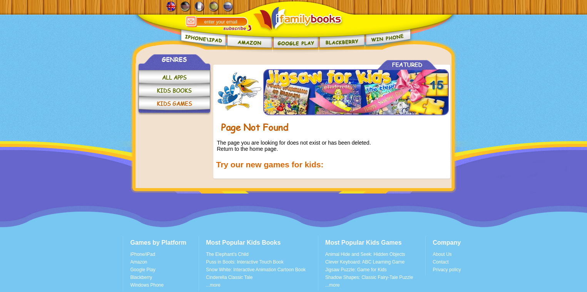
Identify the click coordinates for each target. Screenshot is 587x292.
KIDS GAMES (174, 103)
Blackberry (141, 277)
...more (213, 285)
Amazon (138, 262)
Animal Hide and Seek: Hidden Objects (365, 254)
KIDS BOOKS (174, 90)
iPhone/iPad (142, 254)
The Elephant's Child (227, 254)
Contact (440, 262)
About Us (442, 254)
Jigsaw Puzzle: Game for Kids (355, 269)
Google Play (142, 269)
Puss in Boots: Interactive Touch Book (244, 262)
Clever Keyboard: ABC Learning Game (365, 262)
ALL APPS (174, 77)
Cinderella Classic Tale (229, 277)
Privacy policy (447, 269)
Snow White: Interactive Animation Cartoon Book (256, 269)
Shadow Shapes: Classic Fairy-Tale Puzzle (369, 277)
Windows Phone (147, 285)
